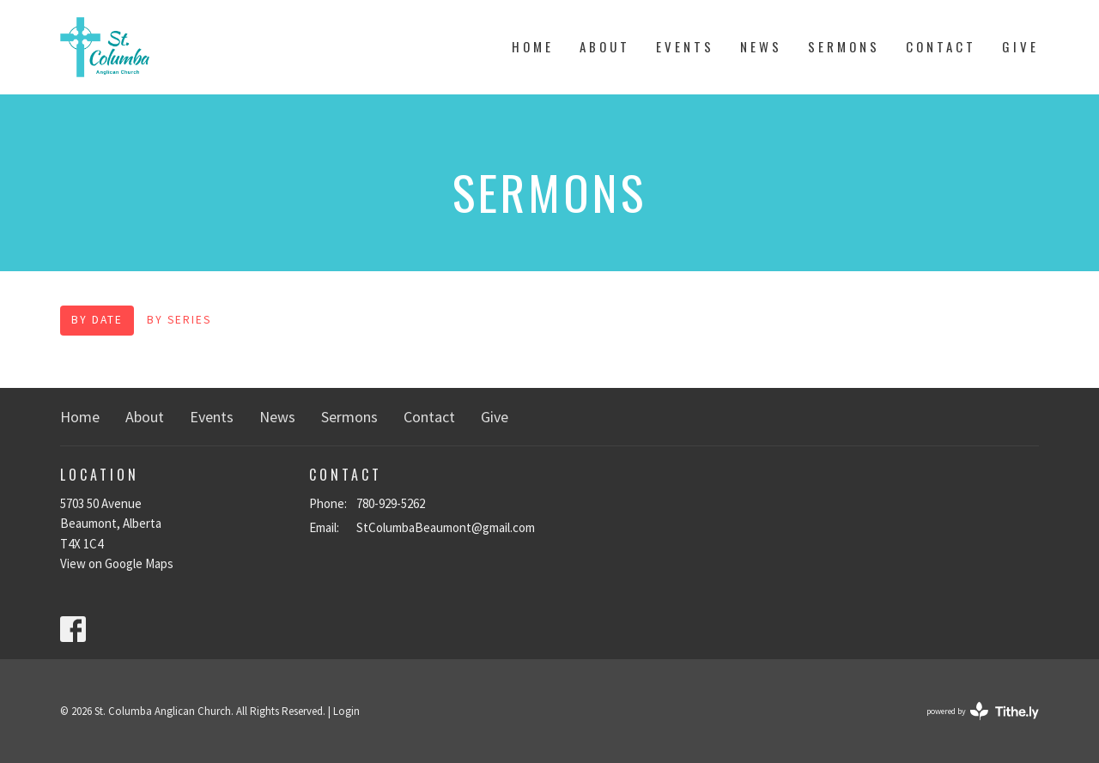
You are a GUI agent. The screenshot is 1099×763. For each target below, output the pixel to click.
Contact (941, 46)
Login (346, 711)
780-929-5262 (390, 503)
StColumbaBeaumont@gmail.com (445, 527)
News (761, 46)
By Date (97, 319)
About (605, 46)
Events (685, 46)
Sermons (844, 46)
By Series (179, 319)
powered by (982, 711)
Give (1020, 46)
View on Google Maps (116, 563)
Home (533, 46)
